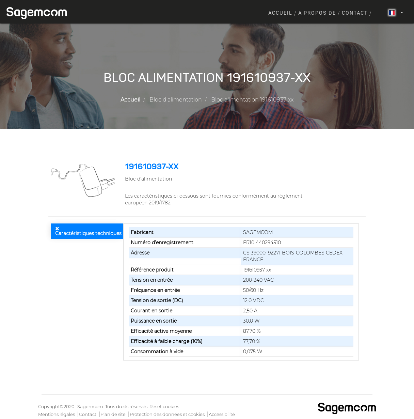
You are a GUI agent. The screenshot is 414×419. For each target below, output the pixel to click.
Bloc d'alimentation (175, 99)
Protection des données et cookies (167, 414)
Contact (355, 13)
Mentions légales (56, 414)
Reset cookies (164, 406)
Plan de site (113, 414)
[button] (84, 180)
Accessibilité (222, 414)
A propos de (317, 13)
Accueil (280, 13)
